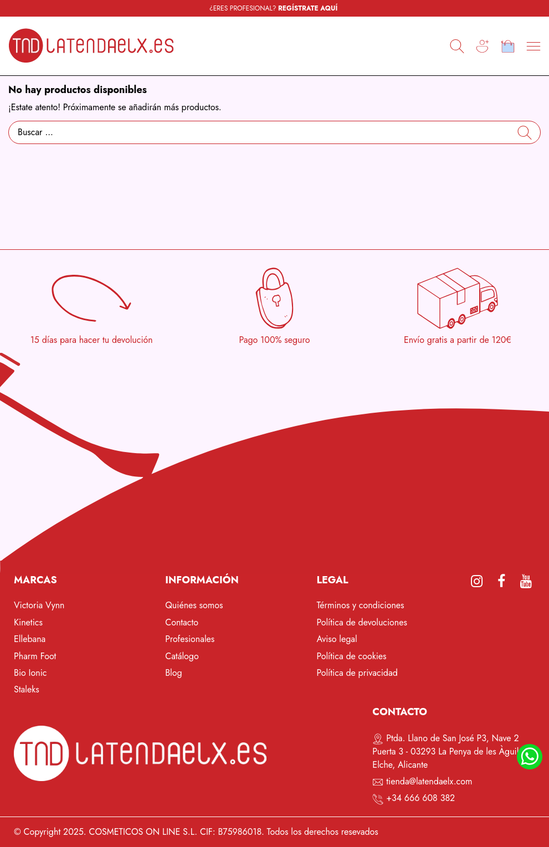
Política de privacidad (356, 672)
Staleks (26, 689)
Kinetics (28, 622)
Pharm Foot (35, 656)
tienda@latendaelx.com (429, 781)
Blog (173, 672)
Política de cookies (351, 656)
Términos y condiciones (360, 605)
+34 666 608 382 (420, 798)
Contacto (181, 622)
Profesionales (189, 639)
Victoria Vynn (39, 605)
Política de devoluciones (361, 622)
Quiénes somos (194, 605)
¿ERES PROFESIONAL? (273, 8)
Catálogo (182, 656)
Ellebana (29, 639)
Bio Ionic (30, 672)
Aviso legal (336, 639)
